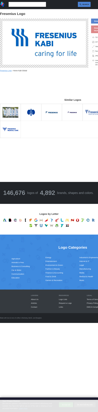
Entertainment (51, 261)
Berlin (30, 318)
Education (16, 278)
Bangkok (39, 318)
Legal (81, 265)
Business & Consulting (21, 266)
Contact (34, 307)
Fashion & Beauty (52, 269)
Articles (34, 303)
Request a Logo (65, 303)
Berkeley (25, 318)
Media (81, 273)
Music (81, 280)
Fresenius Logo (6, 71)
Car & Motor (16, 270)
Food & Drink (50, 276)
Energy (48, 257)
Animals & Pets (18, 262)
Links (61, 307)
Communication (18, 274)
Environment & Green (54, 265)
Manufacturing (85, 269)
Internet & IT (84, 261)
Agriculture (16, 259)
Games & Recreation (53, 280)
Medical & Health (86, 276)
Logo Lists (63, 299)
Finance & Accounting (54, 273)
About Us (34, 299)
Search (85, 4)
